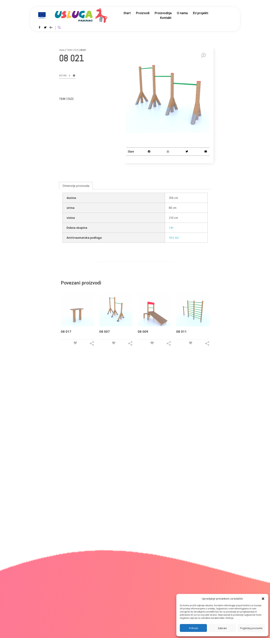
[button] (263, 598)
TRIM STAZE (72, 49)
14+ (171, 228)
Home (62, 49)
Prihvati (193, 628)
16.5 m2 (174, 238)
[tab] (76, 185)
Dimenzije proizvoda (76, 186)
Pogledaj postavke (251, 628)
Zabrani (222, 628)
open (203, 55)
